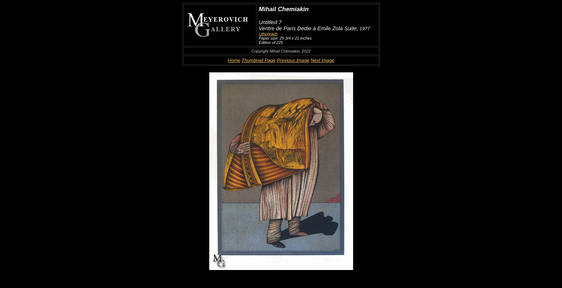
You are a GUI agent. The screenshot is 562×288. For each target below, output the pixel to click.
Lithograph (268, 34)
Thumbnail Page (259, 60)
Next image (322, 60)
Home (234, 60)
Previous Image (293, 60)
